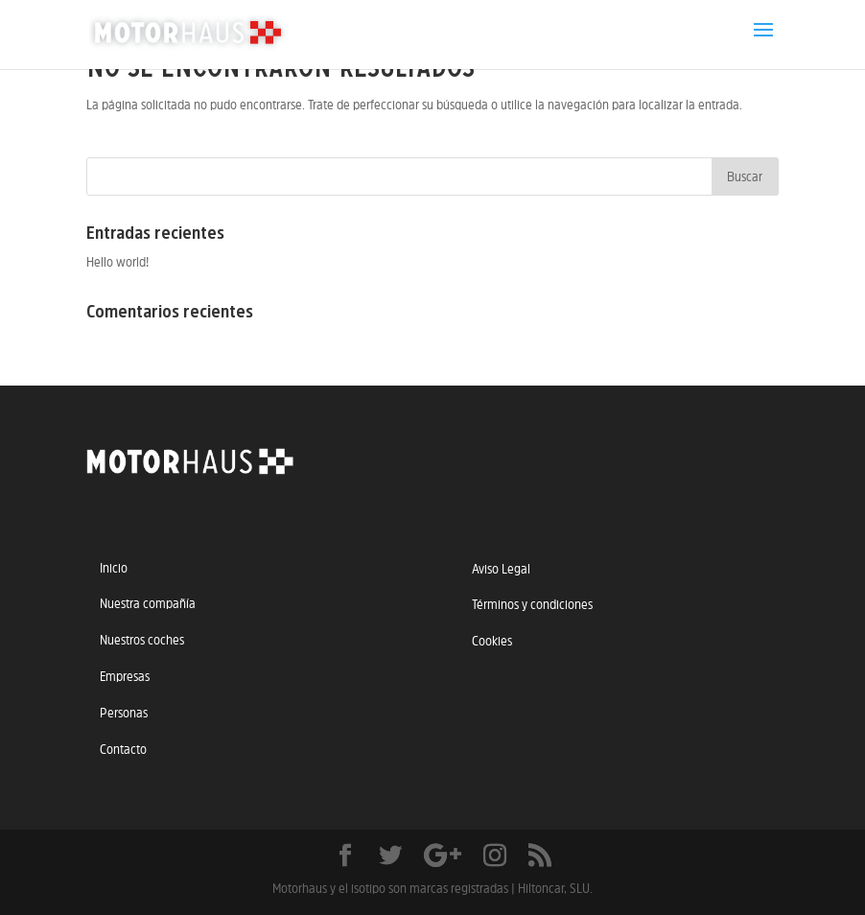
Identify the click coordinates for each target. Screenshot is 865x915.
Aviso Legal (501, 568)
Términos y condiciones (532, 604)
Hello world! (117, 262)
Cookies (492, 640)
